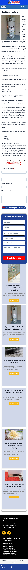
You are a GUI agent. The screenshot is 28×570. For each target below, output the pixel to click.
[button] (14, 300)
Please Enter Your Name (7, 168)
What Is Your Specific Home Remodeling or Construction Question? (11, 192)
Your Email (4, 176)
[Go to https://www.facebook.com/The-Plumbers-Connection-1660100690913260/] (4, 533)
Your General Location (6, 183)
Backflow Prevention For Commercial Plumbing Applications (14, 288)
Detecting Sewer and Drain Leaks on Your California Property (14, 446)
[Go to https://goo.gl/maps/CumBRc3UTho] (8, 533)
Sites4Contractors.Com (19, 562)
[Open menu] (23, 6)
